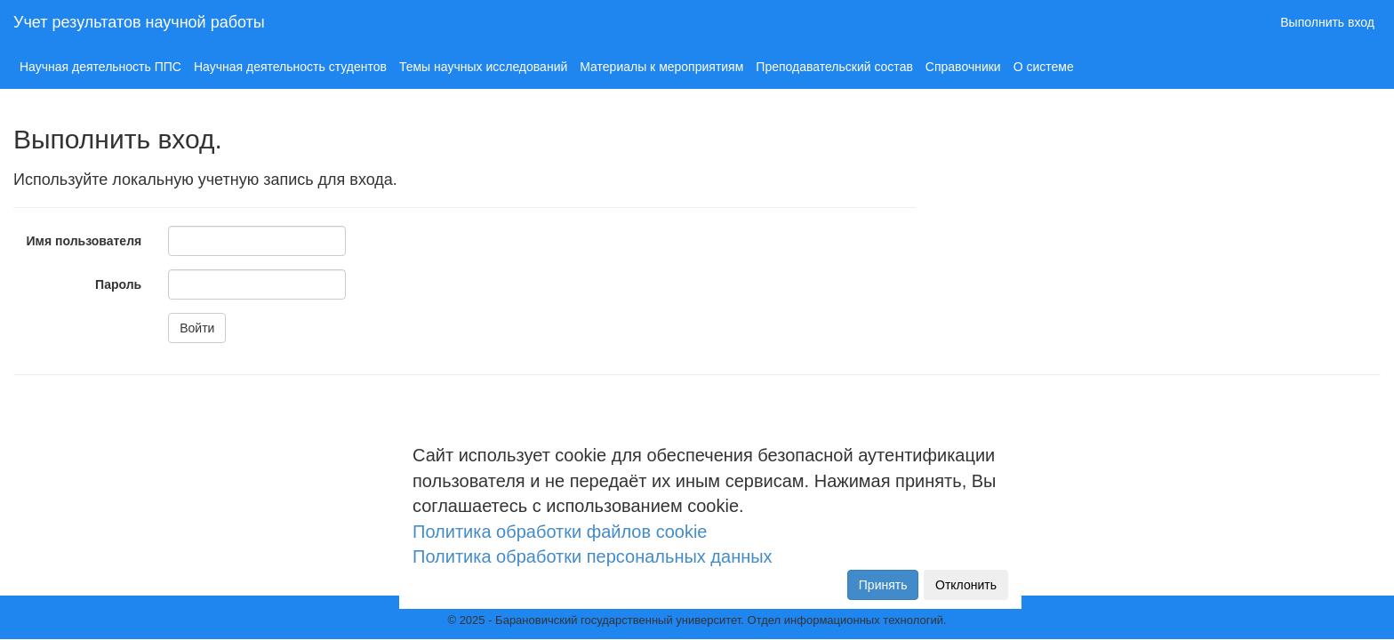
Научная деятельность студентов (290, 67)
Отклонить (966, 585)
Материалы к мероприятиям (661, 67)
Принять (883, 585)
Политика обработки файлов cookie (560, 531)
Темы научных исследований (483, 67)
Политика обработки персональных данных (593, 556)
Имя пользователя (84, 241)
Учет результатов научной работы (139, 22)
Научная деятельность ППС (100, 67)
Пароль (118, 284)
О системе (1043, 67)
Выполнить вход (1327, 22)
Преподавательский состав (834, 67)
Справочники (963, 67)
